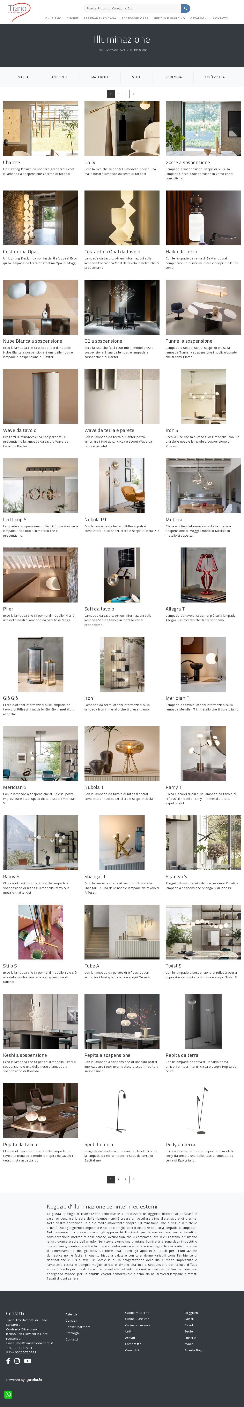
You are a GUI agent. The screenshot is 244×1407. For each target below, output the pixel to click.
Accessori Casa (135, 18)
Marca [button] (23, 77)
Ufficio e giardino (169, 18)
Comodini (132, 1350)
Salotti (189, 1319)
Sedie (189, 1331)
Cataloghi (199, 18)
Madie (189, 1344)
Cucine (72, 18)
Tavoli (189, 1325)
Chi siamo (53, 18)
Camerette (133, 1344)
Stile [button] (136, 77)
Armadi (130, 1338)
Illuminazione (138, 50)
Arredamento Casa (100, 18)
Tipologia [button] (173, 77)
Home (100, 50)
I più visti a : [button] (216, 77)
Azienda (71, 1314)
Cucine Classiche (137, 1319)
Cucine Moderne (137, 1313)
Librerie (190, 1338)
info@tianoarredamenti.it (34, 1343)
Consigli (71, 1320)
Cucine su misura (137, 1325)
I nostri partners (78, 1327)
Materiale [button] (100, 77)
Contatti (220, 18)
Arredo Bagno (195, 1350)
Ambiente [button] (60, 77)
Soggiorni (192, 1313)
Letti (128, 1331)
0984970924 (22, 1348)
